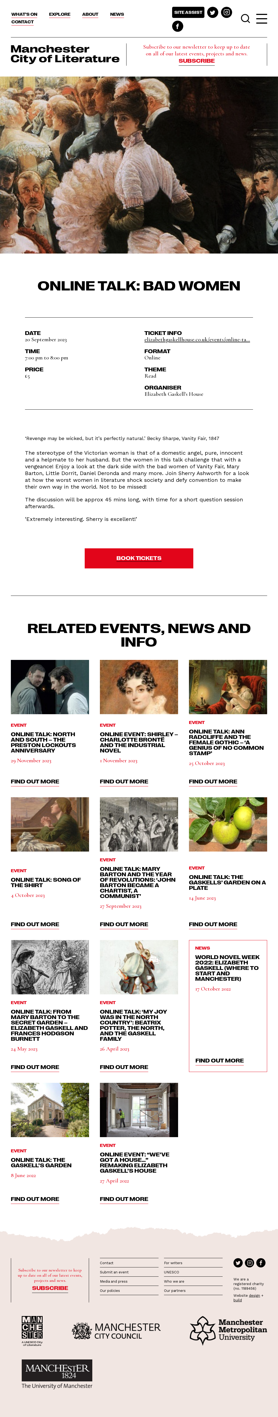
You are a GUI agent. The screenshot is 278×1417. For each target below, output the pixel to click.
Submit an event (114, 1272)
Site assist (188, 12)
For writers (173, 1263)
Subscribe (197, 60)
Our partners (175, 1291)
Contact (22, 21)
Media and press (114, 1281)
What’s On (24, 14)
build (237, 1300)
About (90, 14)
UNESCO (171, 1272)
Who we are (174, 1281)
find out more (35, 781)
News (117, 14)
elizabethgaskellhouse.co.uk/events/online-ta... (197, 339)
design (254, 1295)
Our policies (110, 1291)
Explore (59, 14)
